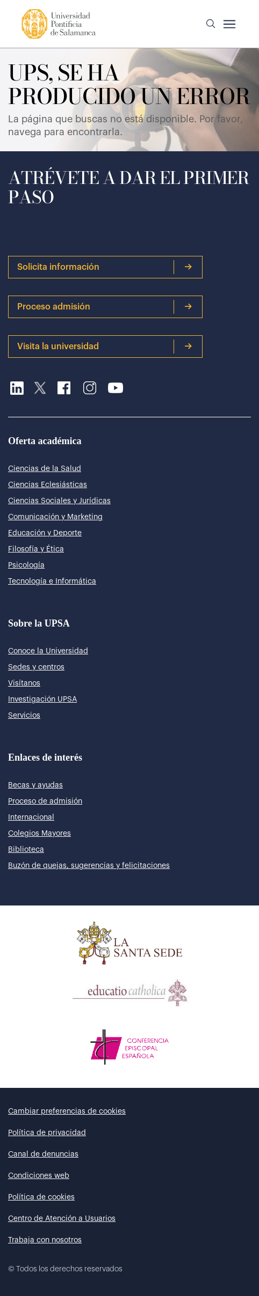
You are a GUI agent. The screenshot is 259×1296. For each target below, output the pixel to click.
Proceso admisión (104, 307)
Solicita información (104, 267)
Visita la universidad (104, 347)
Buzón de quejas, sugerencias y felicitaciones (89, 866)
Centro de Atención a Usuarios (62, 1219)
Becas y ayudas (35, 785)
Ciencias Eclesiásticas (47, 485)
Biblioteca (26, 849)
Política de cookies (41, 1197)
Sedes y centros (36, 667)
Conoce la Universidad (48, 651)
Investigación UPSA (42, 699)
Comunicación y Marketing (55, 517)
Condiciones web (38, 1176)
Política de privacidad (47, 1133)
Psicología (26, 565)
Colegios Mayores (39, 833)
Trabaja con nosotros (45, 1240)
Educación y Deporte (45, 533)
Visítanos (24, 683)
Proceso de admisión (45, 801)
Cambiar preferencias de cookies (67, 1111)
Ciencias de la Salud (44, 469)
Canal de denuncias (43, 1154)
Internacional (31, 817)
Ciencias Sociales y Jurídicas (59, 501)
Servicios (24, 715)
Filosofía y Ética (36, 549)
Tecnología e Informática (52, 581)
